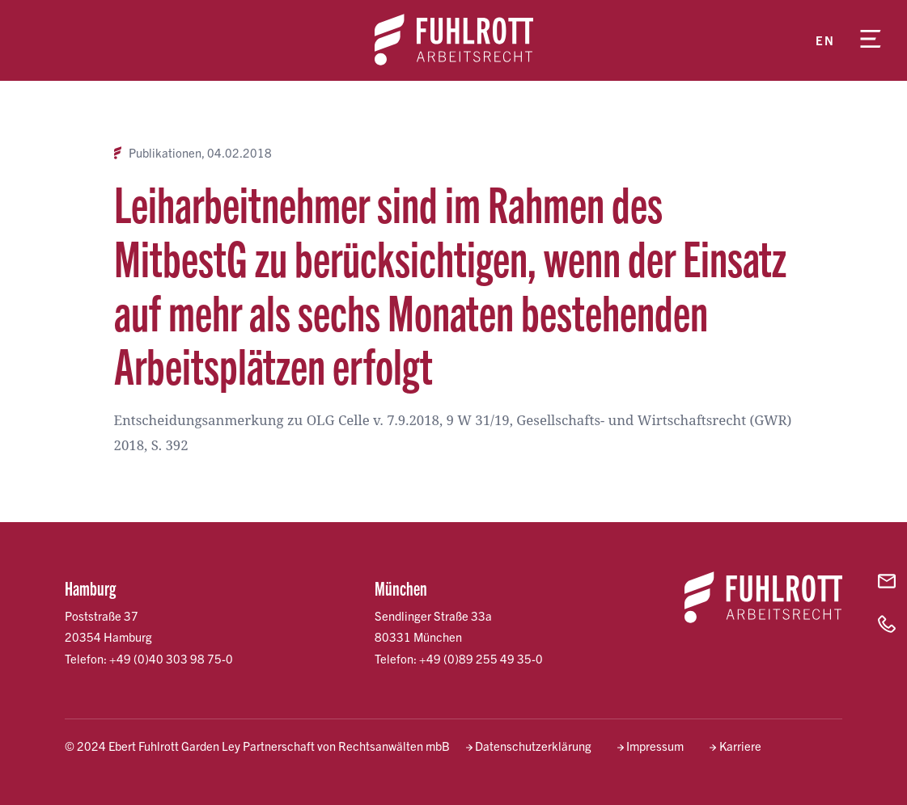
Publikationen (165, 152)
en (825, 40)
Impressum (655, 745)
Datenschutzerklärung (533, 745)
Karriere (740, 745)
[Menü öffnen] (870, 40)
